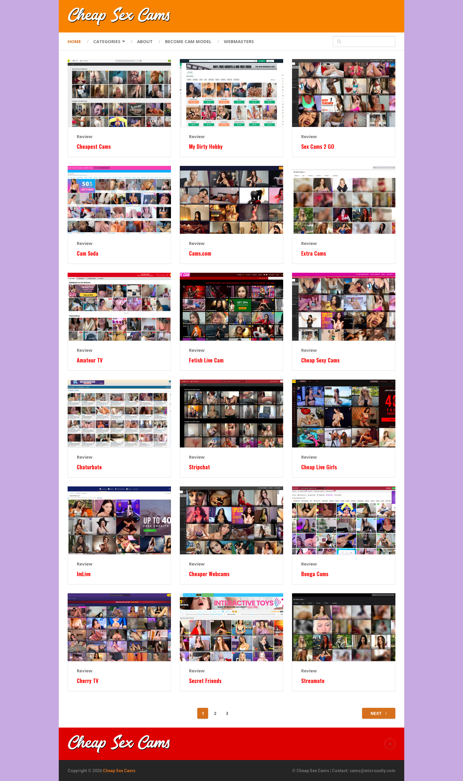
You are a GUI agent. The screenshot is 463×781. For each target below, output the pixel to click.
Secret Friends (205, 680)
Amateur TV (89, 360)
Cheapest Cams (94, 146)
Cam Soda (87, 253)
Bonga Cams (314, 574)
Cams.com (200, 253)
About (145, 41)
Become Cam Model (188, 41)
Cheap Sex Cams (119, 770)
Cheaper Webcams (209, 574)
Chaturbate (89, 467)
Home (74, 41)
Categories (106, 41)
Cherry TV (87, 680)
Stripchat (199, 467)
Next (379, 713)
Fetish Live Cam (206, 360)
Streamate (313, 680)
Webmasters (239, 41)
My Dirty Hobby (206, 146)
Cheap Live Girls (319, 467)
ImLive (84, 574)
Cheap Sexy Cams (320, 360)
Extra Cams (313, 253)
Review (84, 136)
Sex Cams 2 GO (317, 146)
